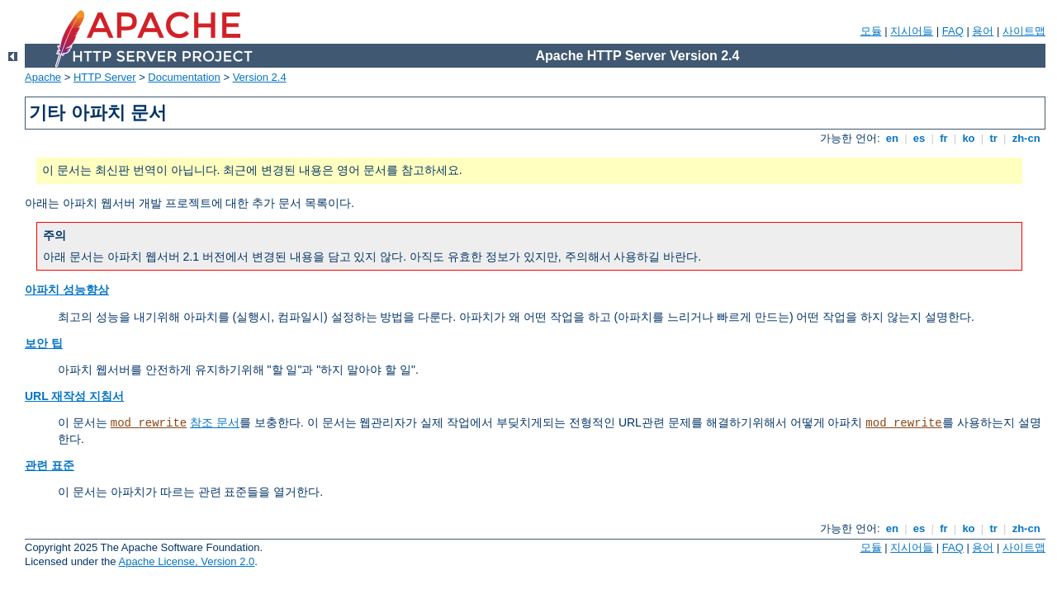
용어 (982, 31)
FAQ (953, 31)
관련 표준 (49, 465)
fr (944, 138)
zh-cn (1026, 138)
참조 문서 (214, 422)
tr (994, 138)
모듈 (871, 31)
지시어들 (911, 31)
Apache (43, 77)
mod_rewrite (149, 423)
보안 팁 (44, 343)
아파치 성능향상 (67, 289)
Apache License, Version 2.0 (186, 561)
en (892, 138)
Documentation (184, 77)
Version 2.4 (260, 77)
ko (969, 138)
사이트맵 (1023, 31)
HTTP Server (104, 77)
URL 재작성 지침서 (74, 396)
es (919, 138)
